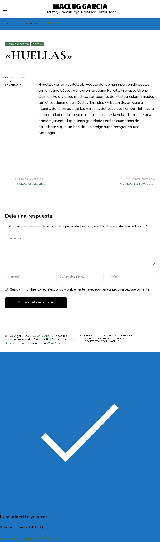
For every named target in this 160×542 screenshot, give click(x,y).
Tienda (119, 338)
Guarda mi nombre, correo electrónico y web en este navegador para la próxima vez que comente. (80, 289)
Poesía (37, 44)
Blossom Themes (16, 343)
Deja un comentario (18, 83)
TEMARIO (127, 335)
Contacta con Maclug (102, 341)
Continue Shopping (16, 538)
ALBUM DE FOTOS (97, 338)
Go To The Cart (46, 538)
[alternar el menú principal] (5, 9)
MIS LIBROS (108, 335)
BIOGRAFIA (88, 335)
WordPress (54, 343)
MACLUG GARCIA (80, 6)
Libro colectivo (17, 44)
